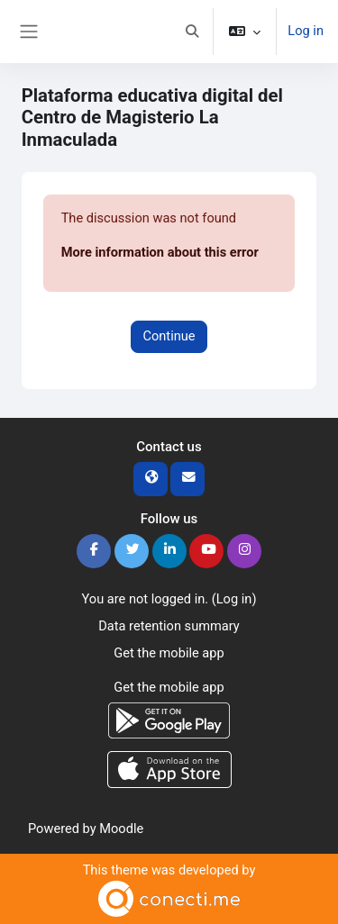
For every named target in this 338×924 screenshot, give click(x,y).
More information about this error (160, 252)
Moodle (121, 828)
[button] (193, 31)
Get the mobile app (169, 653)
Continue (168, 336)
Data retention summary (169, 626)
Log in (306, 31)
